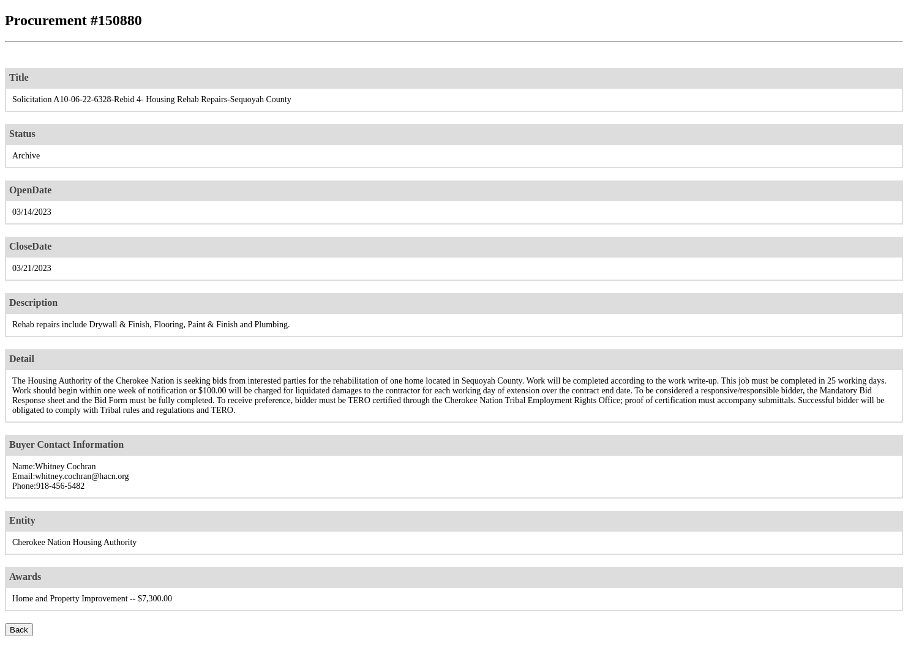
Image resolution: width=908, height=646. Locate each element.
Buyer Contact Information (66, 444)
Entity (22, 520)
